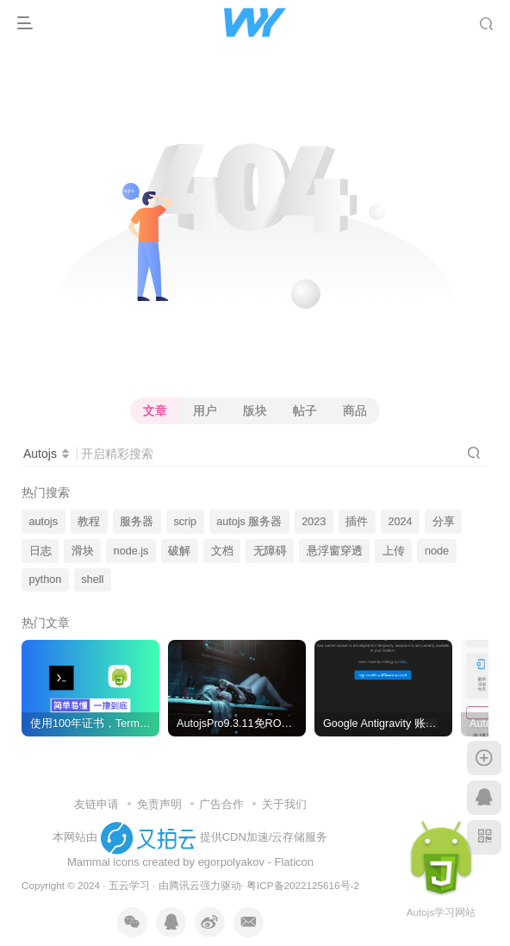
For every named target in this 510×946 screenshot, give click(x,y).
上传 (393, 551)
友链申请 (96, 804)
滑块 (83, 551)
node (437, 551)
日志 (40, 551)
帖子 (305, 410)
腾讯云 (184, 885)
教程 (89, 522)
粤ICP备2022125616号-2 (302, 885)
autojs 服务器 (249, 522)
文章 (155, 410)
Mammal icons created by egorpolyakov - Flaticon (190, 861)
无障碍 (270, 551)
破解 (179, 551)
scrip (184, 522)
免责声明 (159, 804)
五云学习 (129, 885)
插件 (356, 522)
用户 (205, 410)
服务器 (136, 522)
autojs (44, 522)
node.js (131, 551)
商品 (355, 410)
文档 (222, 551)
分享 (443, 522)
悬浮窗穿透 (335, 551)
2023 (314, 522)
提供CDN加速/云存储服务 (264, 836)
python (45, 579)
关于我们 (284, 804)
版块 (255, 410)
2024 (401, 522)
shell (92, 579)
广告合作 (221, 804)
